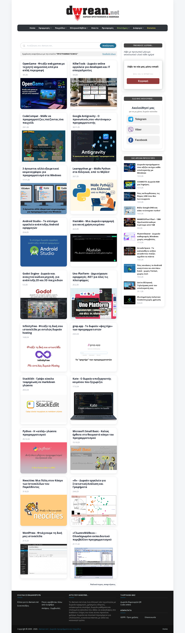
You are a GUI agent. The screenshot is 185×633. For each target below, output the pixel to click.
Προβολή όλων (109, 54)
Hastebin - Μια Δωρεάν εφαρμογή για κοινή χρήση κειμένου (93, 223)
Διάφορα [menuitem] (137, 28)
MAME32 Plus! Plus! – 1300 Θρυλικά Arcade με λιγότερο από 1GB (149, 222)
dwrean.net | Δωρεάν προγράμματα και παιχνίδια (60, 629)
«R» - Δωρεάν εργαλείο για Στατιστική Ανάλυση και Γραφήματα (89, 484)
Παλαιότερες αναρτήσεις (102, 584)
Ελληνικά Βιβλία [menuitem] (78, 28)
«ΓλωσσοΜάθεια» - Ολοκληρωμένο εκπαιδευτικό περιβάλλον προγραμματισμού (92, 536)
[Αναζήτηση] (63, 45)
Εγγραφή (143, 81)
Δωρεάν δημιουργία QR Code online (130, 603)
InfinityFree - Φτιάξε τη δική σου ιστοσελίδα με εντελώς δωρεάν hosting (43, 329)
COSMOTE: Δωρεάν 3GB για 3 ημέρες (148, 183)
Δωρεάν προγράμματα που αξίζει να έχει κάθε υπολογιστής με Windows (148, 168)
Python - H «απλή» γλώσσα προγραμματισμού (40, 433)
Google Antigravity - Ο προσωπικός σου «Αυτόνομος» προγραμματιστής (92, 119)
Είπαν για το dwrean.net (28, 602)
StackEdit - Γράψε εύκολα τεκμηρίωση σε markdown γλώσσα (39, 382)
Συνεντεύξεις (23, 605)
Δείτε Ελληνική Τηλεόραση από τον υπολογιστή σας (147, 285)
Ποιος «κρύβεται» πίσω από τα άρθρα (52, 603)
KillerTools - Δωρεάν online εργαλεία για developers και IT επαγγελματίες (91, 67)
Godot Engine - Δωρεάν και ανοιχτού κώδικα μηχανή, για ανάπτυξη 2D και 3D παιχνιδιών (43, 277)
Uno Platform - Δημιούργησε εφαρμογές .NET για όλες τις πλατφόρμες (90, 277)
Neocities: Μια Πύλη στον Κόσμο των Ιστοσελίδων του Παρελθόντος (43, 484)
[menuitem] (123, 28)
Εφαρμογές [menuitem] (44, 28)
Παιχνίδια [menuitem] (60, 28)
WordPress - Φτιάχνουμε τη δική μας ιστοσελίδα (42, 534)
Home (165, 629)
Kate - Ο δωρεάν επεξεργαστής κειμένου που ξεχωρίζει (92, 380)
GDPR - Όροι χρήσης (129, 617)
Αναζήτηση (108, 45)
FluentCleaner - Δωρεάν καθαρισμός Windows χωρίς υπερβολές (148, 236)
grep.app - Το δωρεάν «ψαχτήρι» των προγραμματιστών (93, 328)
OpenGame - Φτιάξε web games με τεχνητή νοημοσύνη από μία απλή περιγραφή (44, 67)
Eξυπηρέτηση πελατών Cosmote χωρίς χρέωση (149, 298)
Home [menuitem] (32, 28)
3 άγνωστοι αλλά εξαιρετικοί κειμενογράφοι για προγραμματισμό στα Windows (42, 172)
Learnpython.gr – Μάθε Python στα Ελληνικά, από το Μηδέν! (91, 170)
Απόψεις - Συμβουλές (51, 608)
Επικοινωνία (150, 617)
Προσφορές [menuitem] (108, 28)
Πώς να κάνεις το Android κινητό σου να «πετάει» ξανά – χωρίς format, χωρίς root (149, 269)
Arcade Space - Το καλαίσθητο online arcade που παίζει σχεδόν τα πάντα (146, 252)
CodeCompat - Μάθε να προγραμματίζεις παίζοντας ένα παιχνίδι (43, 119)
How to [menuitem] (94, 28)
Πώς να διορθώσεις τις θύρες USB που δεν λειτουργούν (148, 196)
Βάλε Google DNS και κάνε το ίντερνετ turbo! (148, 209)
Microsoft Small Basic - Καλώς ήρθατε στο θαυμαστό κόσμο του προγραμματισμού (93, 435)
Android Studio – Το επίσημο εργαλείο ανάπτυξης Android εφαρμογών (41, 224)
